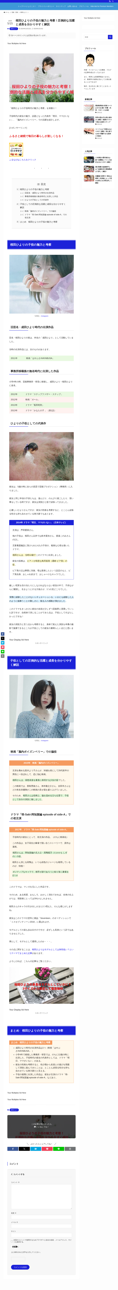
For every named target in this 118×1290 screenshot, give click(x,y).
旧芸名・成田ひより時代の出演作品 (39, 193)
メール (14, 1222)
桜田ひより (14, 28)
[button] (12, 1149)
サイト (13, 1231)
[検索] (112, 1)
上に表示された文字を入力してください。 (26, 1252)
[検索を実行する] (110, 37)
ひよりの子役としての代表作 (37, 200)
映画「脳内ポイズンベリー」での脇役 (40, 211)
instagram (44, 316)
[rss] (109, 1)
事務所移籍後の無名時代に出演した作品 (41, 196)
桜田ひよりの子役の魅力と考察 (34, 189)
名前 (13, 1213)
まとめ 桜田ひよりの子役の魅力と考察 (38, 222)
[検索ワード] (98, 37)
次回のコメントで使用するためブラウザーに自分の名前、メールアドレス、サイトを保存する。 (42, 1241)
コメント (15, 1182)
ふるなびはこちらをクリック (22, 160)
